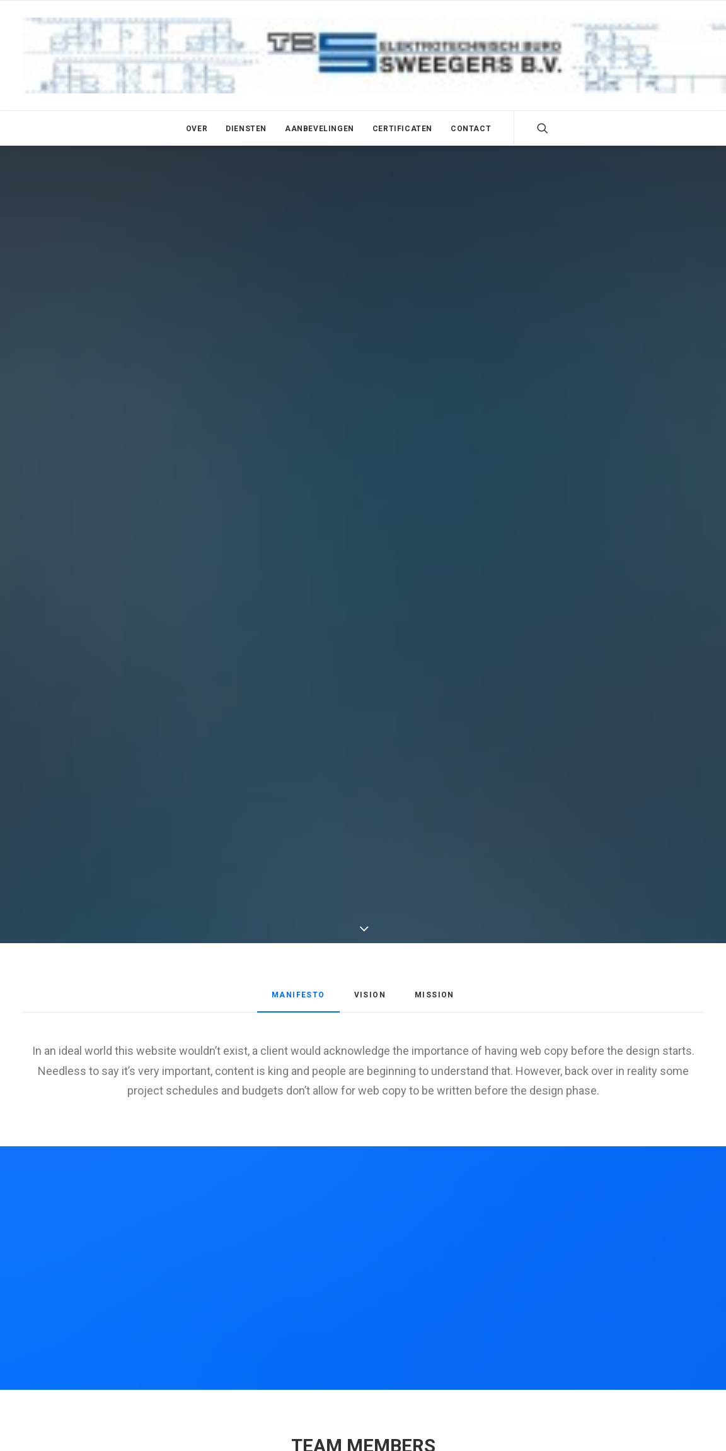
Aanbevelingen (319, 128)
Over (196, 128)
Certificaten (402, 128)
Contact (471, 128)
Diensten (246, 128)
